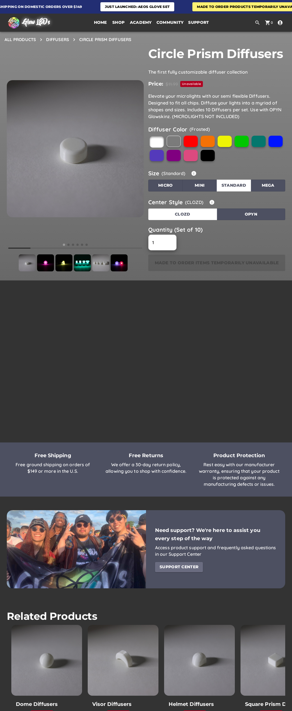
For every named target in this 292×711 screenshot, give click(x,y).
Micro (165, 185)
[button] (119, 22)
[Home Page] (28, 22)
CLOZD (182, 214)
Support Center (179, 566)
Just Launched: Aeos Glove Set (141, 7)
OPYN (251, 214)
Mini (200, 185)
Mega (268, 185)
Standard (234, 185)
